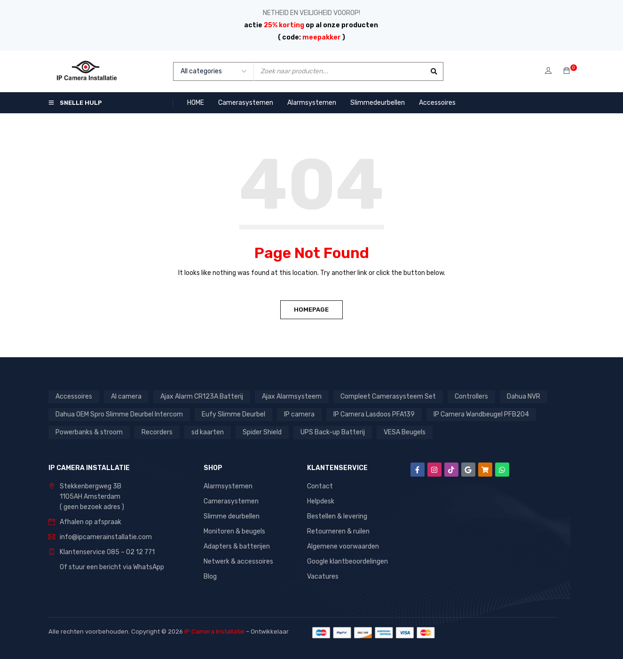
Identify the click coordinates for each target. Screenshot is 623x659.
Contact (320, 486)
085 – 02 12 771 (131, 552)
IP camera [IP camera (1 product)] (299, 414)
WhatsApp (148, 567)
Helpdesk (320, 501)
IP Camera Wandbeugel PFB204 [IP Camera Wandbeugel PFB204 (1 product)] (481, 414)
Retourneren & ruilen (338, 531)
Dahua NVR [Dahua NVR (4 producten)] (523, 396)
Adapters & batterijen (237, 546)
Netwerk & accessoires (238, 561)
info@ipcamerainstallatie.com (106, 537)
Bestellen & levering (337, 516)
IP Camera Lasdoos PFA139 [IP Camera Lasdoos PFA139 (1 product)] (374, 414)
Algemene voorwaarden (343, 546)
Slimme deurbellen (232, 516)
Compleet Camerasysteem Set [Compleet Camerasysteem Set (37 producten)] (388, 396)
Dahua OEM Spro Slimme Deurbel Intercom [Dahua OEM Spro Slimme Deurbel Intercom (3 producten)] (119, 414)
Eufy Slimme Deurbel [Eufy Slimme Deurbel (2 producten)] (233, 414)
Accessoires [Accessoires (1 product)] (73, 396)
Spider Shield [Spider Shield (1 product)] (262, 432)
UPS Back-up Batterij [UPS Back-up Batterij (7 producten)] (332, 432)
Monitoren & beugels (234, 531)
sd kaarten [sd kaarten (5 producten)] (207, 432)
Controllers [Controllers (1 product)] (471, 396)
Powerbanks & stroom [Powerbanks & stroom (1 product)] (89, 432)
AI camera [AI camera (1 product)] (126, 396)
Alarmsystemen (228, 486)
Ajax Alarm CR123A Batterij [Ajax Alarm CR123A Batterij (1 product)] (201, 396)
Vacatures (323, 577)
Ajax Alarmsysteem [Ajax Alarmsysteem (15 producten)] (292, 396)
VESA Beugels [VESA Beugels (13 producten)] (405, 432)
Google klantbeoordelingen (347, 561)
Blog (210, 577)
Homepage (311, 309)
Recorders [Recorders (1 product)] (157, 432)
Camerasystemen (231, 501)
